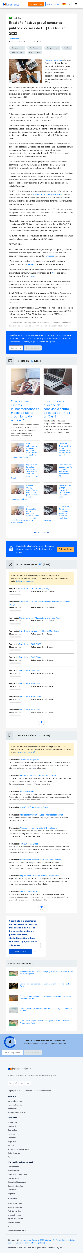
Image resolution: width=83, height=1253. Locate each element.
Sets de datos (14, 1153)
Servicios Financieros (17, 1182)
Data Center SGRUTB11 (29, 670)
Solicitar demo (36, 4)
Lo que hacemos (15, 1101)
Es (65, 4)
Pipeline (11, 1157)
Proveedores (13, 1171)
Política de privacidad (37, 1248)
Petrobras (49, 256)
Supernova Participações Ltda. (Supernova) (39, 876)
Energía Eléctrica (15, 1203)
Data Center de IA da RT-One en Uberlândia (39, 631)
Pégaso (31, 264)
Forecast (12, 1138)
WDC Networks (27, 791)
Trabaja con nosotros (17, 1113)
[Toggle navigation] (76, 4)
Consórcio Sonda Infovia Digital (34, 807)
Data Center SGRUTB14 (30, 683)
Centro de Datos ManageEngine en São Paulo (39, 618)
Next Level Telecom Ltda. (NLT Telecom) (38, 828)
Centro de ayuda (55, 1248)
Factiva (11, 1145)
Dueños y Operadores (17, 1174)
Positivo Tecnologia (53, 60)
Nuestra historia (15, 1105)
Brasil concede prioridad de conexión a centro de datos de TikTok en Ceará (57, 409)
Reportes (12, 1142)
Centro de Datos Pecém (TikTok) (34, 589)
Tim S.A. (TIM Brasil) (29, 844)
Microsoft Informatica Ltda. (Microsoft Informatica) (43, 815)
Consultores (13, 1178)
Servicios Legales (15, 1186)
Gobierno (12, 1190)
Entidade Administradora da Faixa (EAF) (38, 775)
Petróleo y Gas (14, 1211)
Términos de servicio (17, 1248)
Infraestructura (14, 1215)
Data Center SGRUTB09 (30, 644)
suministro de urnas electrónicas (47, 194)
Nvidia (31, 276)
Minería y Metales (15, 1207)
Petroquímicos (14, 1223)
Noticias (11, 1134)
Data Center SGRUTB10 (30, 657)
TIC (31, 361)
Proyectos (12, 1122)
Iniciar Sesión (53, 4)
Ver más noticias (41, 532)
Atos (54, 273)
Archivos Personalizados (18, 1149)
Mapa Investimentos (29, 891)
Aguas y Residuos (15, 1219)
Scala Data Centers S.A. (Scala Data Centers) (40, 860)
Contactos (12, 1130)
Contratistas (13, 1167)
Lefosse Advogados (29, 760)
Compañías (12, 1126)
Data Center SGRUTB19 (30, 697)
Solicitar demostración (25, 581)
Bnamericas (14, 39)
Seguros (11, 1194)
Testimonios (13, 1109)
